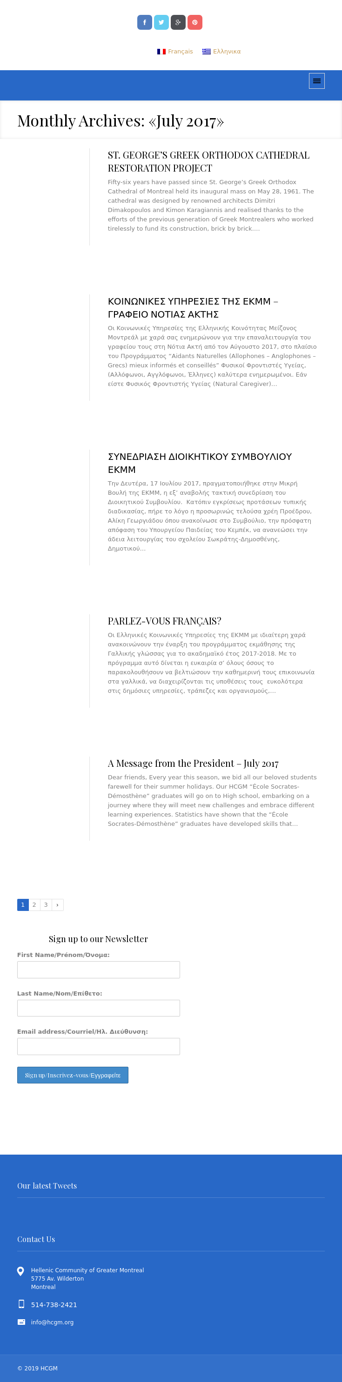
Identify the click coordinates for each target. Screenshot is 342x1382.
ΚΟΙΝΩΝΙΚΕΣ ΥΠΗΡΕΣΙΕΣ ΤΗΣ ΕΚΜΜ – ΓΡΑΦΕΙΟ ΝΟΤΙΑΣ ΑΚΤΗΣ (193, 307)
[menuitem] (175, 51)
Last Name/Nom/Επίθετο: (59, 993)
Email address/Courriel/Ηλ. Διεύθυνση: (82, 1031)
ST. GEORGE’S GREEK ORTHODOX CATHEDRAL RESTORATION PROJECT (208, 161)
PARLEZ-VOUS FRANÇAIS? (164, 620)
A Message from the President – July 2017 (193, 763)
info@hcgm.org (52, 1322)
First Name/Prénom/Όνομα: (63, 954)
